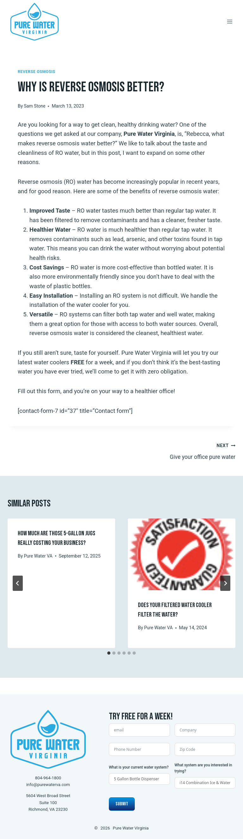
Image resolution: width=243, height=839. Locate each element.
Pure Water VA (39, 557)
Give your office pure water (181, 451)
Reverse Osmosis (37, 71)
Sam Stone (35, 106)
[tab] (108, 654)
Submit (121, 804)
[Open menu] (229, 21)
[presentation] (181, 555)
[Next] (225, 584)
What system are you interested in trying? (203, 768)
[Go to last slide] (18, 584)
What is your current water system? (139, 767)
